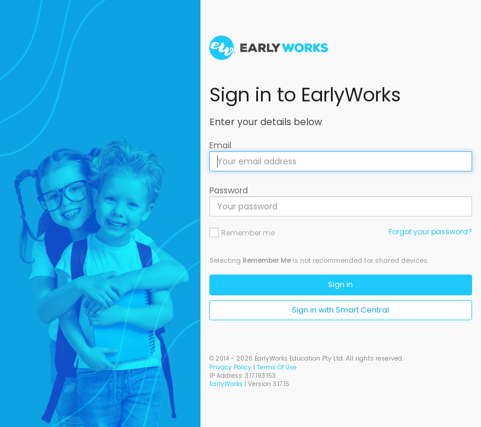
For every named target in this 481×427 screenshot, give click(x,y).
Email (220, 145)
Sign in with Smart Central (340, 310)
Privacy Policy (230, 367)
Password (228, 190)
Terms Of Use (277, 367)
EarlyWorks (226, 384)
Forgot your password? (430, 232)
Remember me (248, 233)
